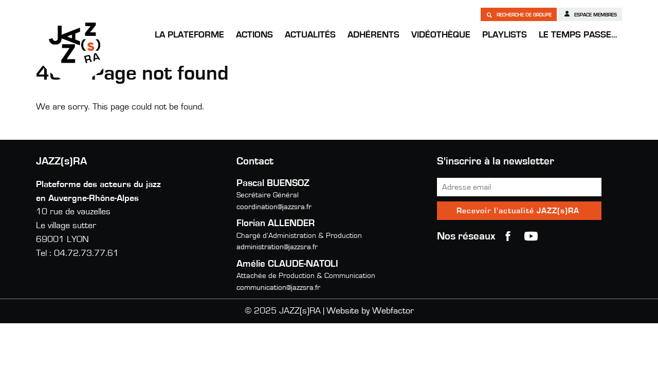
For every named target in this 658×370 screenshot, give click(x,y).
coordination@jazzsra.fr (274, 207)
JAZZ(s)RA (74, 42)
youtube (531, 236)
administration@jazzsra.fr (277, 247)
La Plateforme (189, 35)
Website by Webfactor (370, 311)
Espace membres (590, 13)
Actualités (310, 35)
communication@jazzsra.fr (278, 287)
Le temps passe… (578, 35)
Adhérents (373, 35)
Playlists (504, 35)
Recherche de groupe (519, 14)
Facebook (508, 236)
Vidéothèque (440, 35)
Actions (254, 35)
